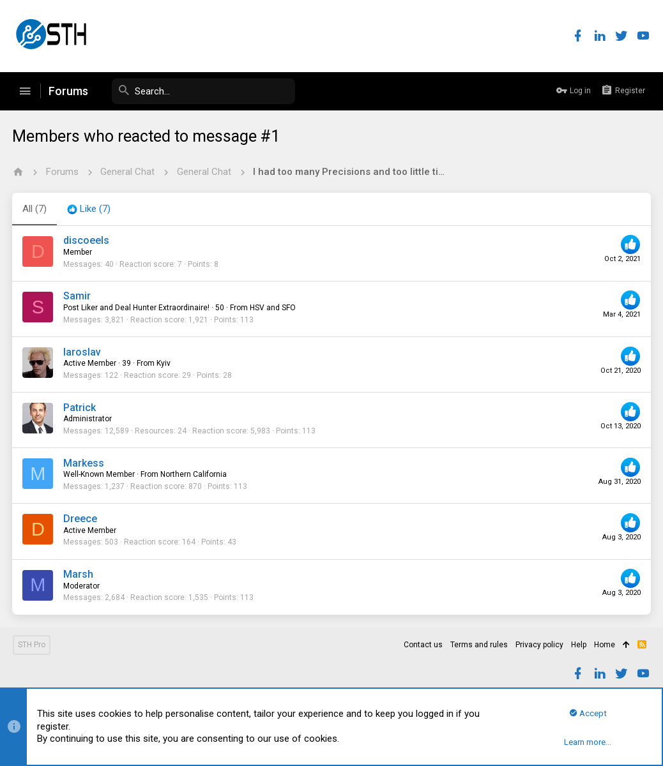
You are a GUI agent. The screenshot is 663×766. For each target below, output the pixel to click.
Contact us (423, 644)
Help (578, 644)
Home (604, 644)
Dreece (81, 519)
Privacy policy (539, 644)
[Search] (199, 91)
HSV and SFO (273, 307)
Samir (77, 296)
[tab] (89, 209)
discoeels (87, 240)
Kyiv (164, 363)
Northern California (194, 474)
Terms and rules (479, 644)
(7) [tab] (35, 208)
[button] (25, 91)
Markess (84, 463)
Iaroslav (83, 352)
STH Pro (31, 644)
